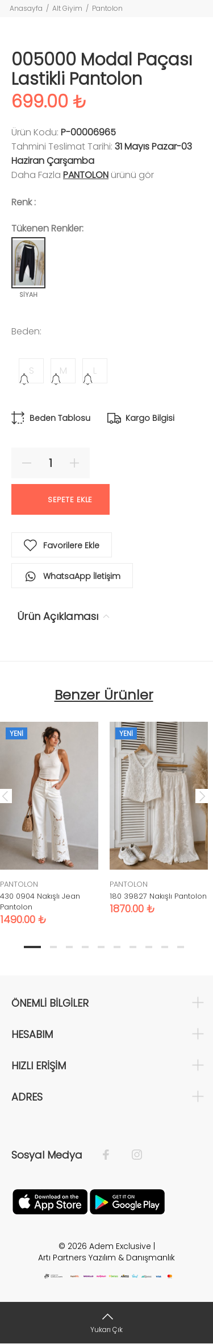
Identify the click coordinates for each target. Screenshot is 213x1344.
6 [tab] (117, 947)
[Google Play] (127, 1200)
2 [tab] (53, 947)
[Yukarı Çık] (106, 1322)
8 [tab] (148, 947)
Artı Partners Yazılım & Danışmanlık (106, 1257)
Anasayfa (26, 8)
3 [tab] (69, 947)
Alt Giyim (67, 8)
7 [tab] (133, 947)
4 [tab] (85, 947)
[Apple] (50, 1200)
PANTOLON (85, 174)
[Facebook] (111, 1155)
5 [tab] (101, 947)
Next (202, 796)
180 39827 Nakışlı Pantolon (158, 896)
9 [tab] (164, 947)
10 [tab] (180, 947)
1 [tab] (32, 947)
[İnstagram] (131, 1155)
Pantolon (107, 8)
